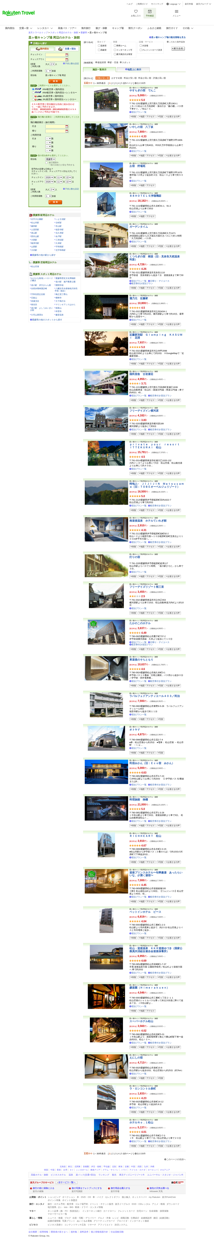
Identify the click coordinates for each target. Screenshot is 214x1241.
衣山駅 (59, 226)
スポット (126, 62)
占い (60, 1207)
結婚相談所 (146, 1218)
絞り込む (178, 48)
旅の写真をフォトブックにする (87, 1188)
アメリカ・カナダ (137, 1170)
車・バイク (98, 1197)
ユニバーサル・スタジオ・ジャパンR (165, 1175)
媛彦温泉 (60, 315)
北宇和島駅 (61, 250)
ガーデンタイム (138, 226)
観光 (114, 1175)
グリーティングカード (104, 1221)
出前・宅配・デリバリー (84, 1218)
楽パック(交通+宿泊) (86, 1175)
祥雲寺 (59, 311)
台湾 (65, 1170)
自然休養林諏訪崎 (39, 288)
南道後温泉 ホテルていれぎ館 (147, 520)
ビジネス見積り (55, 1224)
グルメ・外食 (104, 1218)
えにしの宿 (136, 1057)
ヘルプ (130, 4)
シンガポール (82, 1170)
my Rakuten (154, 1197)
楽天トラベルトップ (38, 32)
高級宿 (103, 50)
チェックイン (36, 54)
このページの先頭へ (176, 1159)
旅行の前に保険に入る (43, 1188)
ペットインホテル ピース (145, 911)
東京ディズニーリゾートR (131, 1175)
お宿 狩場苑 (137, 166)
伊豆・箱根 (96, 1166)
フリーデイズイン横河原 (144, 410)
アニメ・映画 (158, 1204)
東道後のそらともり (141, 659)
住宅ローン (142, 1211)
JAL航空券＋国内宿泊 (53, 96)
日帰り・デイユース (159, 281)
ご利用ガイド (142, 4)
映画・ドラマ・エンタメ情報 (89, 1207)
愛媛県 (84, 32)
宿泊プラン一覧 (138, 112)
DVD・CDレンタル (141, 1204)
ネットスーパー (139, 1197)
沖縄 (152, 1166)
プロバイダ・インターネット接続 (133, 1221)
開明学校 (60, 285)
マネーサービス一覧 (57, 1214)
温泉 (71, 1175)
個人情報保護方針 (99, 1232)
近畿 (127, 1166)
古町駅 (59, 223)
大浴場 (145, 45)
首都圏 (86, 1166)
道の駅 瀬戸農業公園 (65, 282)
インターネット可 (124, 50)
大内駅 (34, 250)
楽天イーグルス (122, 1204)
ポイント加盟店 (69, 1200)
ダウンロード (172, 1204)
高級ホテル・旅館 (39, 1175)
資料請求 (84, 1232)
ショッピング (54, 1197)
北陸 (114, 1166)
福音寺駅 (60, 229)
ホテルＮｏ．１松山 (141, 1122)
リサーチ (92, 1224)
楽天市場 (189, 4)
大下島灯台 (61, 301)
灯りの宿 (134, 557)
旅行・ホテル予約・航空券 (60, 1204)
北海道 (63, 1166)
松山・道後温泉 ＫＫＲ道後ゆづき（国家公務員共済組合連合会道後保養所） (155, 950)
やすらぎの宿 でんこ (142, 90)
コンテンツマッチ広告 (75, 1224)
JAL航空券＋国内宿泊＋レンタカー (59, 99)
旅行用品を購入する (120, 1188)
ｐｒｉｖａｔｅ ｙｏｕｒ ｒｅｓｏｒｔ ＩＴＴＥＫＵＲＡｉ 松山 (155, 446)
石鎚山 (34, 298)
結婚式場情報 (54, 1221)
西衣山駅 (35, 236)
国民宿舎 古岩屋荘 (141, 374)
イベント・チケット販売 (101, 1204)
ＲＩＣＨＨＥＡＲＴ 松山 (145, 836)
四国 (140, 1166)
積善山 (59, 308)
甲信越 (107, 1166)
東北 (70, 1166)
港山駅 (34, 233)
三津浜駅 (60, 240)
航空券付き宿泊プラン (142, 283)
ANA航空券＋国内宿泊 (53, 89)
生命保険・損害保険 (158, 1211)
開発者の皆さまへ (59, 1232)
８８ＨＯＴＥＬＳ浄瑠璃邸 (145, 195)
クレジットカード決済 (152, 50)
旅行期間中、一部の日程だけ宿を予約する (61, 163)
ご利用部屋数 (36, 71)
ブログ (67, 1218)
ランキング (103, 1175)
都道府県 (101, 62)
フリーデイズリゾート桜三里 (146, 586)
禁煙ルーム (121, 45)
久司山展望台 (37, 315)
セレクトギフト (112, 1197)
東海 (120, 1166)
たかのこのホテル (140, 623)
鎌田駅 (34, 226)
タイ (72, 1170)
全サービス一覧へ (66, 1182)
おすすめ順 (116, 78)
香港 (59, 1170)
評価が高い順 (159, 78)
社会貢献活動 (117, 1232)
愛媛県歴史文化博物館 (65, 278)
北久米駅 (60, 233)
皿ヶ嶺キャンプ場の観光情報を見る (168, 37)
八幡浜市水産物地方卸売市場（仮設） (66, 289)
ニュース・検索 (55, 1218)
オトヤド (134, 729)
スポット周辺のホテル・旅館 (64, 32)
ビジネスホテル (58, 1175)
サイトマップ (157, 4)
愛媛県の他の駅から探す (44, 255)
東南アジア (95, 1170)
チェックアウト (37, 59)
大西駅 (34, 240)
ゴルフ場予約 (81, 1204)
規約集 (74, 1232)
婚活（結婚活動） (162, 1218)
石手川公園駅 (37, 219)
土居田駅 (35, 229)
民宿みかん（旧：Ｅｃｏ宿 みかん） (151, 763)
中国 (133, 1166)
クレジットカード (126, 1211)
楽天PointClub (169, 1197)
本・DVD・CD (84, 1197)
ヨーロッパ (153, 1170)
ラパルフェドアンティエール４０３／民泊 (154, 696)
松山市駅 (35, 223)
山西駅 (34, 246)
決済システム (121, 1224)
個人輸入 (126, 1197)
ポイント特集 (54, 1200)
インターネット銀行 (92, 1211)
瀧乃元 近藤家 (138, 298)
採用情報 (44, 1232)
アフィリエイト (105, 1224)
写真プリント (68, 1221)
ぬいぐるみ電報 (84, 1221)
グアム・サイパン (111, 1170)
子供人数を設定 (72, 63)
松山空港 (35, 266)
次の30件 (141, 83)
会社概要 (32, 1232)
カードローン (109, 1211)
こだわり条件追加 (177, 42)
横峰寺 (59, 298)
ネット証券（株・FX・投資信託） (64, 1211)
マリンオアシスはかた (65, 304)
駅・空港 (114, 62)
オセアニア (165, 1170)
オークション (68, 1197)
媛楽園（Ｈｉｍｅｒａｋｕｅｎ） (149, 987)
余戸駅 (59, 236)
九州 (146, 1166)
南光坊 (34, 304)
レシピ (115, 1218)
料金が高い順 (144, 78)
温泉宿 (103, 45)
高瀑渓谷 (35, 301)
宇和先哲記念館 (38, 294)
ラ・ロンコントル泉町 (142, 1088)
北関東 (77, 1166)
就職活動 (124, 1218)
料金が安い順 (130, 78)
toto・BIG (68, 1207)
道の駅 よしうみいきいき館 (41, 309)
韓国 (46, 1170)
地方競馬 (52, 1207)
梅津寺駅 (35, 243)
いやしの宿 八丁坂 (141, 127)
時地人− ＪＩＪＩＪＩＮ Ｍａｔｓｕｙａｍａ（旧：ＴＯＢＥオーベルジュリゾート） (156, 485)
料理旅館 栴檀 (138, 799)
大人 (47, 64)
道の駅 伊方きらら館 (41, 285)
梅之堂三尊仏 (62, 294)
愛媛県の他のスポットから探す (47, 319)
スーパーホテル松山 (141, 1021)
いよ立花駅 (61, 219)
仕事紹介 (135, 1218)
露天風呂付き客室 (124, 54)
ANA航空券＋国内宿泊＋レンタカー (60, 92)
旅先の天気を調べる (159, 1188)
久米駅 (59, 243)
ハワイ (124, 1170)
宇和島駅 (60, 246)
